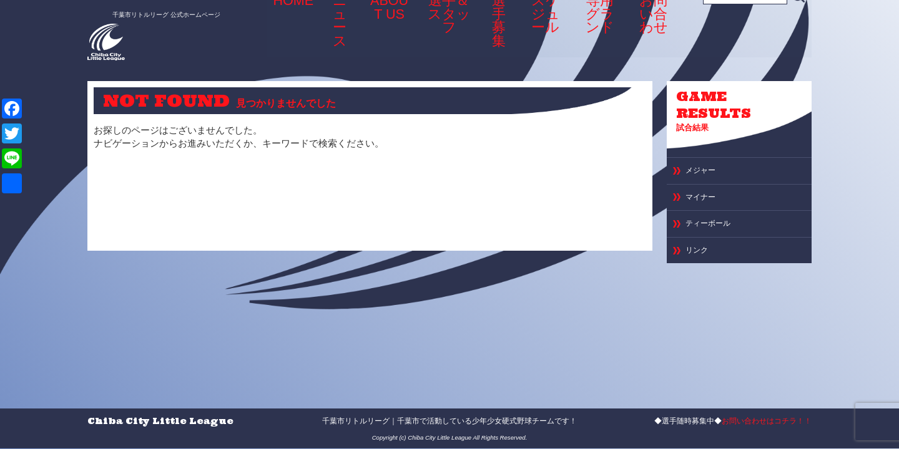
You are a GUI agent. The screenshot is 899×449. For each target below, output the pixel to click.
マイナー (704, 205)
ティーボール (713, 235)
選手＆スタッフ (439, 31)
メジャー (704, 175)
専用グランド (598, 31)
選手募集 (493, 27)
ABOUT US (382, 31)
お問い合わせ (655, 31)
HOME (292, 27)
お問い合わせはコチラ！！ (767, 421)
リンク (699, 265)
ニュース (335, 27)
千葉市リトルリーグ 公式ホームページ (152, 10)
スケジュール (542, 31)
